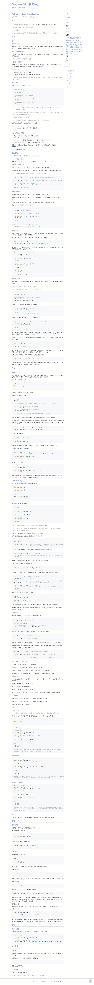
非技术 (71, 53)
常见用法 (69, 65)
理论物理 (69, 47)
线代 (69, 49)
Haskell (68, 39)
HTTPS (72, 39)
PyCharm (69, 87)
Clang (74, 37)
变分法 (71, 42)
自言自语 (76, 51)
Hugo (56, 981)
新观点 (69, 46)
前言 (67, 58)
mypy (49, 64)
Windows (78, 40)
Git (80, 37)
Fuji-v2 (52, 981)
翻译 (68, 51)
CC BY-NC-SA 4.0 (34, 975)
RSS (67, 22)
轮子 (68, 53)
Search (67, 21)
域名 (77, 42)
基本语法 (69, 63)
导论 (80, 42)
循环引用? (69, 76)
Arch (67, 37)
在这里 (23, 149)
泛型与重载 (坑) (70, 70)
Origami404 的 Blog (25, 4)
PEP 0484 (47, 525)
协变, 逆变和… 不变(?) (72, 73)
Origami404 (43, 981)
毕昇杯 (79, 46)
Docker (78, 37)
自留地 (71, 51)
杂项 (67, 75)
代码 (30, 24)
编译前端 (76, 49)
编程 (31, 17)
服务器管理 (74, 46)
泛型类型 (69, 71)
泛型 (67, 67)
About (67, 19)
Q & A (68, 61)
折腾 (79, 44)
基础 (67, 60)
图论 (75, 42)
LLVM (67, 40)
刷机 (68, 42)
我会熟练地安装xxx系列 (72, 44)
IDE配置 (68, 83)
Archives (68, 17)
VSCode (68, 85)
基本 (68, 68)
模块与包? (69, 78)
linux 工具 (76, 39)
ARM (69, 37)
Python (34, 17)
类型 (69, 81)
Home (67, 15)
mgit (70, 40)
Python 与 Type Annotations (25, 14)
